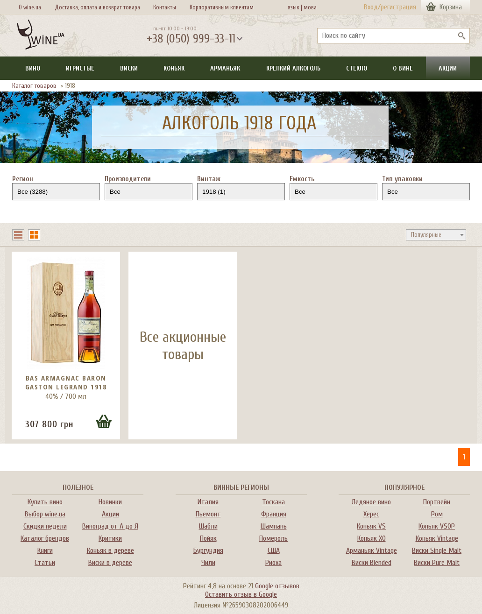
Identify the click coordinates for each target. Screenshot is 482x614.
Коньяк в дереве (110, 550)
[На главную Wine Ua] (40, 35)
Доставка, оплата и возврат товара (97, 7)
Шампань (274, 526)
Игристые (80, 68)
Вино (32, 68)
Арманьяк (225, 68)
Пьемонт (208, 514)
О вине (403, 68)
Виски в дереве (110, 562)
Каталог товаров (34, 86)
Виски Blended (371, 562)
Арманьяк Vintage (371, 550)
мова (309, 7)
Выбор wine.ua (45, 514)
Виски (129, 68)
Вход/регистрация (390, 7)
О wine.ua (30, 7)
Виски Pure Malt (437, 562)
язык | (295, 7)
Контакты (164, 7)
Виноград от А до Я (110, 526)
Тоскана (273, 502)
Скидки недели (45, 526)
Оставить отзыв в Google (241, 594)
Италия (208, 502)
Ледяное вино (371, 502)
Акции (448, 68)
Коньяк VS (371, 526)
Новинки (110, 502)
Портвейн (436, 502)
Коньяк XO (371, 538)
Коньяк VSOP (436, 526)
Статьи (45, 562)
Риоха (273, 562)
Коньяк (173, 68)
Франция (273, 514)
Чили (208, 562)
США (274, 550)
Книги (45, 550)
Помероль (273, 538)
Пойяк (208, 538)
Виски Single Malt (436, 550)
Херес (371, 514)
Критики (110, 538)
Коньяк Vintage (437, 538)
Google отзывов (277, 586)
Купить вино (45, 502)
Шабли (208, 526)
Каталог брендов (45, 538)
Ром (437, 514)
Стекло (356, 68)
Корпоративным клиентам (222, 7)
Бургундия (208, 550)
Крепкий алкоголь (293, 68)
